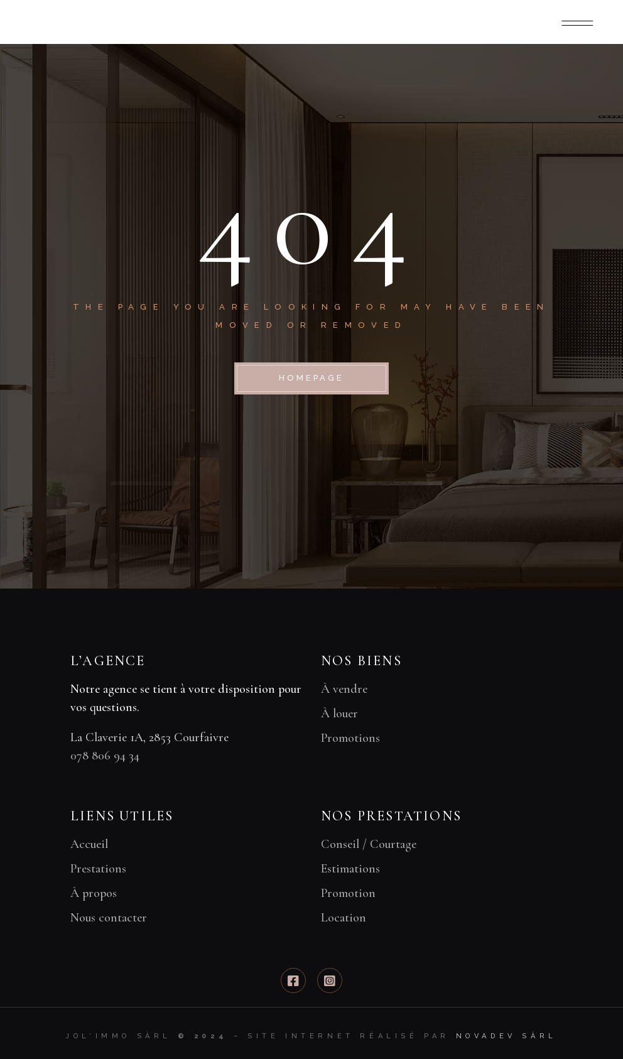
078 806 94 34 (104, 755)
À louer (339, 713)
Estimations (350, 868)
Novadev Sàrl (506, 1036)
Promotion (348, 893)
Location (343, 917)
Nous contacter (108, 917)
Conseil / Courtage (368, 844)
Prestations (98, 868)
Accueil (89, 844)
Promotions (350, 738)
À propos (93, 893)
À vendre (344, 689)
